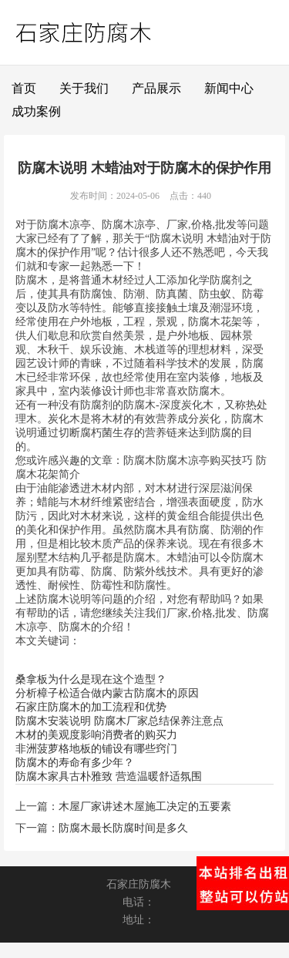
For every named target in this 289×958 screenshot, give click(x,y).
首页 (24, 88)
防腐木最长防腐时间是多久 (123, 828)
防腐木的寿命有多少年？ (74, 762)
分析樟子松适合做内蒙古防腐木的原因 (107, 693)
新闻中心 (229, 88)
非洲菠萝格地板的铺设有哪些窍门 (96, 749)
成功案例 (36, 111)
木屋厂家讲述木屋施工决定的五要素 (145, 806)
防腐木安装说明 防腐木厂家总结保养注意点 (119, 721)
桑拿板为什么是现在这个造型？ (90, 679)
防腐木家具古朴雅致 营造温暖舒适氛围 (108, 776)
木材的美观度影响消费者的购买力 (96, 735)
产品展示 (156, 88)
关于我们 (84, 88)
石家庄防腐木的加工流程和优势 (90, 707)
